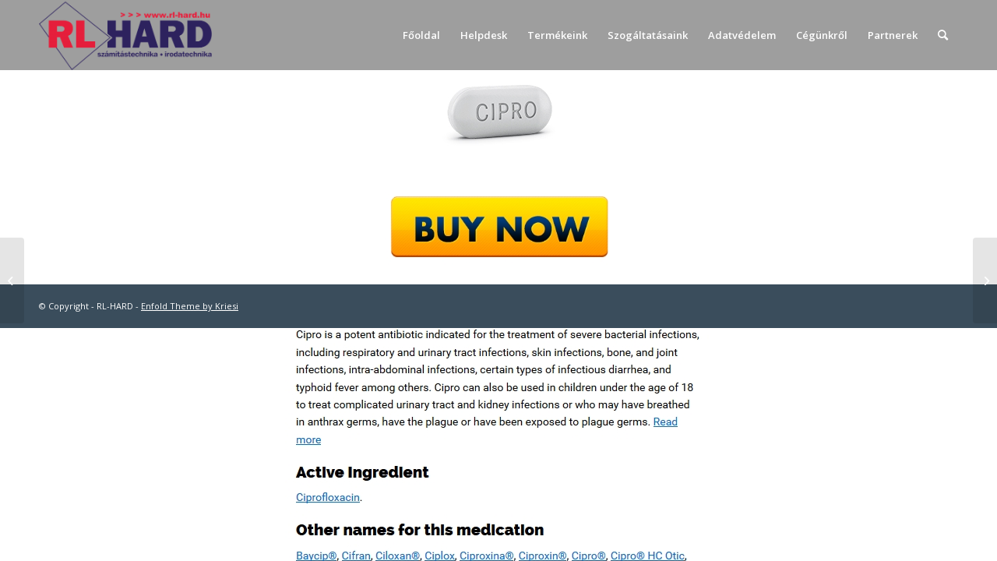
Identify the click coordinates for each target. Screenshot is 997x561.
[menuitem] (421, 35)
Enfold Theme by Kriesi (189, 306)
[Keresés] (943, 35)
